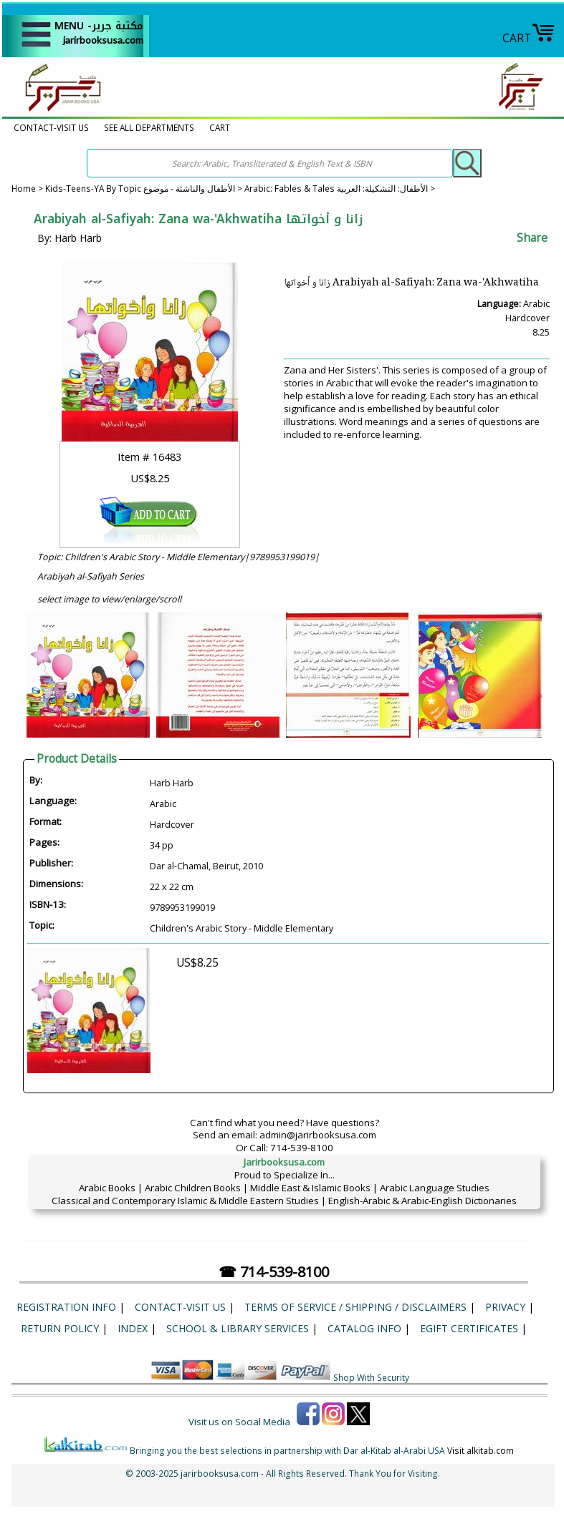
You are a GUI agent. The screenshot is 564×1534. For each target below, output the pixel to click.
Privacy (505, 1307)
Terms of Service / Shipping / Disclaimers (355, 1307)
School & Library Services (237, 1328)
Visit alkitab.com (480, 1450)
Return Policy (60, 1328)
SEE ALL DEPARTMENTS (149, 127)
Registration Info (66, 1307)
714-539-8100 (301, 1147)
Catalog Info (364, 1328)
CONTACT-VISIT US (51, 127)
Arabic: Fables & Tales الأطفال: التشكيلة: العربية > (339, 188)
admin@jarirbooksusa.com (317, 1134)
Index (133, 1328)
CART (528, 38)
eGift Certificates (469, 1328)
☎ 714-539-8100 (274, 1271)
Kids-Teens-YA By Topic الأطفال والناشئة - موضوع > (144, 188)
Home (23, 188)
